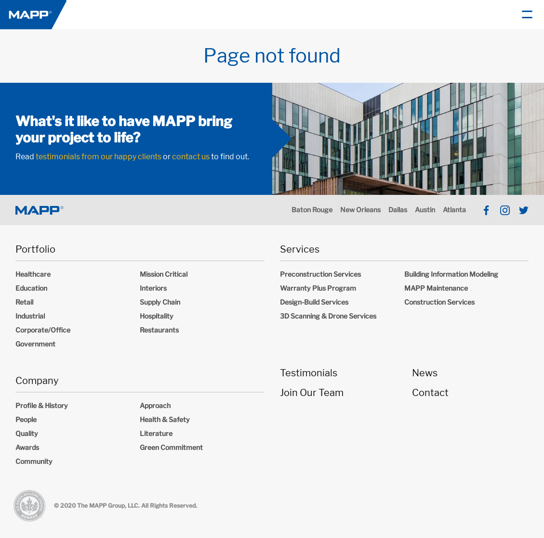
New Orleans (360, 209)
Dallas (397, 209)
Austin (425, 209)
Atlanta (454, 209)
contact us (191, 156)
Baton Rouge (312, 209)
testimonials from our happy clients (98, 156)
